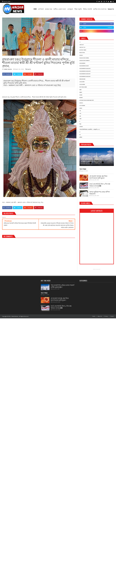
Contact (112, 316)
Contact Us (111, 9)
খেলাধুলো (70, 9)
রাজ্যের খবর (48, 9)
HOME (35, 9)
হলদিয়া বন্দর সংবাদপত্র (99, 9)
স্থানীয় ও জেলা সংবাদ (60, 9)
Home (93, 316)
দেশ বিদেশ (41, 9)
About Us (100, 316)
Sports (29, 69)
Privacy (106, 316)
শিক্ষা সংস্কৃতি (78, 9)
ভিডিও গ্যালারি (87, 9)
